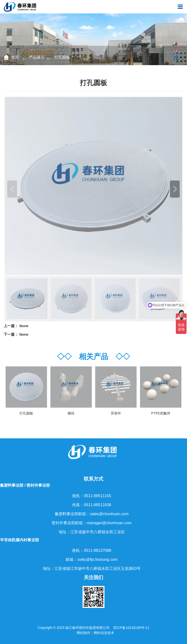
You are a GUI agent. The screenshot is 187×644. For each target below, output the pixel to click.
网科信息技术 (104, 633)
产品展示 (37, 57)
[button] (175, 189)
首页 (15, 57)
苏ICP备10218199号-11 (131, 628)
